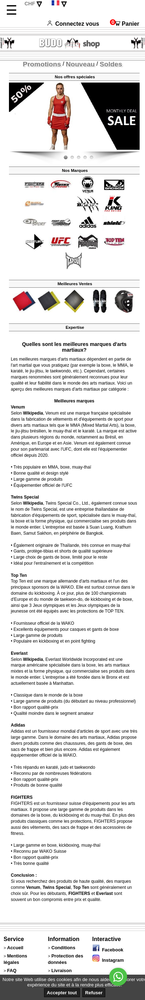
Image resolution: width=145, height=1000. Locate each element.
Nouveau (80, 64)
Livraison (61, 970)
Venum (18, 407)
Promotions (42, 64)
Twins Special (25, 497)
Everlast (19, 653)
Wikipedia (33, 413)
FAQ (11, 970)
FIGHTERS (22, 797)
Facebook (108, 949)
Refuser (93, 992)
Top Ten (19, 575)
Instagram (108, 960)
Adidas (18, 725)
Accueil (15, 947)
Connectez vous (73, 24)
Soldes (111, 64)
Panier (124, 24)
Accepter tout (62, 992)
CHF (29, 3)
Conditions (63, 947)
